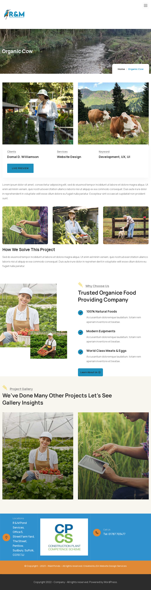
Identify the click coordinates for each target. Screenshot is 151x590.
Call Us (106, 529)
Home (121, 69)
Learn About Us (88, 372)
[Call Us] (97, 532)
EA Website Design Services (111, 566)
